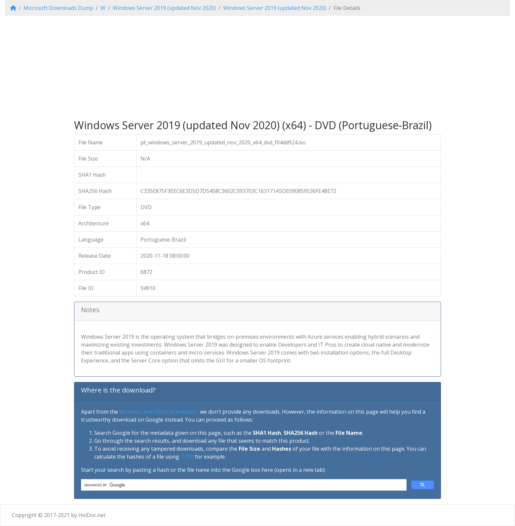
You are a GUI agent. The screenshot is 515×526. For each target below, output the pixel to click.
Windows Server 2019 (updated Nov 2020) (164, 8)
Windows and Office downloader (159, 411)
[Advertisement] (257, 67)
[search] (243, 485)
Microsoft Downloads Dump (58, 8)
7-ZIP (187, 456)
